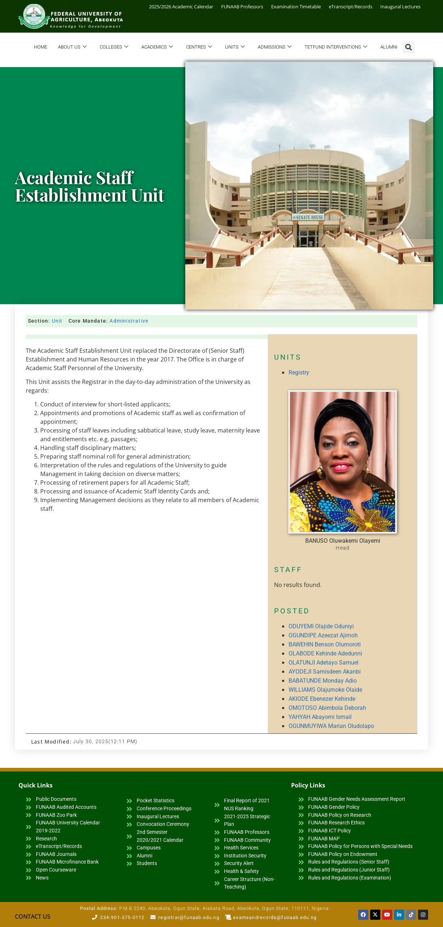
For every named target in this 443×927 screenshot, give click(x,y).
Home (40, 47)
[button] (409, 47)
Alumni (388, 47)
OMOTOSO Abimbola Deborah (327, 707)
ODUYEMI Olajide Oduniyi (321, 626)
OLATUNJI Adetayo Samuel (324, 662)
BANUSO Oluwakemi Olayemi (342, 540)
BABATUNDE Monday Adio (323, 680)
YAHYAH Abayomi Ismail (320, 716)
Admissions (274, 47)
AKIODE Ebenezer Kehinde (322, 698)
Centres (199, 47)
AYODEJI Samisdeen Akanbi (325, 671)
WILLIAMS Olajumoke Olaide (325, 689)
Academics (157, 47)
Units (235, 47)
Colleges (114, 47)
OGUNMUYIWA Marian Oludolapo (331, 726)
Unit (57, 321)
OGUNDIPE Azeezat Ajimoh (323, 635)
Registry (299, 372)
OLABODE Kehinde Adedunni (325, 653)
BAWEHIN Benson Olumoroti (325, 644)
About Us (72, 47)
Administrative (128, 321)
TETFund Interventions (336, 47)
